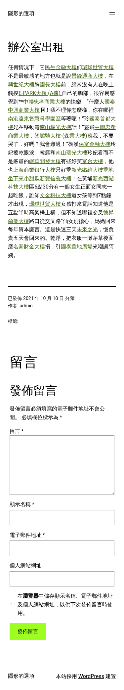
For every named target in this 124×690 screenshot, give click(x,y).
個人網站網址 (25, 565)
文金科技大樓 (55, 195)
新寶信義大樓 (55, 178)
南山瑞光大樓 (55, 127)
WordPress (91, 676)
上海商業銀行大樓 (34, 170)
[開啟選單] (112, 14)
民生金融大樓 (61, 67)
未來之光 (87, 229)
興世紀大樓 (21, 84)
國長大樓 (50, 84)
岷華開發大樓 (45, 161)
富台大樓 (92, 161)
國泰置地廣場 (77, 246)
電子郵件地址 (27, 535)
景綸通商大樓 (87, 76)
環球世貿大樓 (98, 67)
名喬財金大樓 (29, 246)
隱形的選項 (21, 13)
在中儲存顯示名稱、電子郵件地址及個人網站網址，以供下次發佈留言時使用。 (65, 604)
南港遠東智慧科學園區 (34, 118)
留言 (17, 431)
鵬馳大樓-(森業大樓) (63, 136)
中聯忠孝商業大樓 (44, 102)
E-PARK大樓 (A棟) (40, 93)
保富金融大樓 (94, 144)
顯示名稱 (22, 504)
